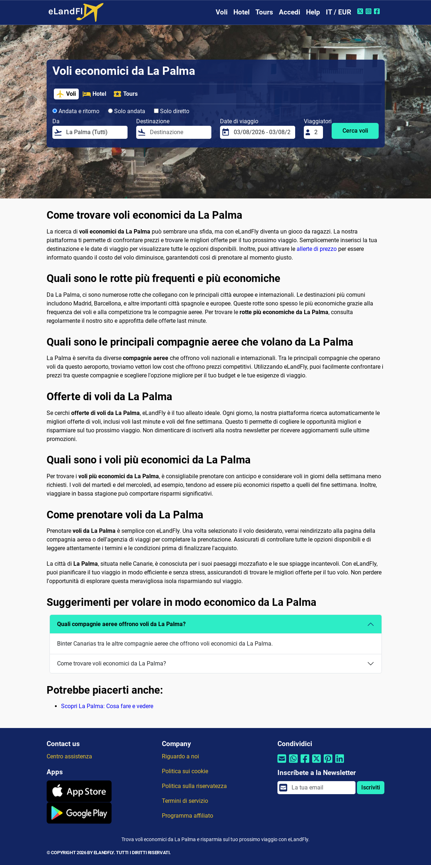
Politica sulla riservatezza (194, 786)
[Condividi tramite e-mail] (281, 763)
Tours (264, 12)
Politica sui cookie (185, 771)
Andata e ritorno (75, 111)
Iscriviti (370, 787)
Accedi (289, 12)
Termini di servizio (185, 800)
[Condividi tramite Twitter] (316, 763)
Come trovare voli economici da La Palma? (111, 663)
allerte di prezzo (317, 248)
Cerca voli (355, 130)
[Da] (95, 132)
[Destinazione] (178, 132)
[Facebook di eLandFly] (378, 11)
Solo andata (126, 111)
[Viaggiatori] (316, 132)
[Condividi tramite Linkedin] (339, 763)
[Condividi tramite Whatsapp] (293, 763)
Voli (222, 12)
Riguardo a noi (180, 756)
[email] (321, 787)
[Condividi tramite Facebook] (305, 763)
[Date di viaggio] (262, 132)
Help (313, 12)
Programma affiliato (187, 815)
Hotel (241, 12)
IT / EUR (338, 12)
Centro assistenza (69, 756)
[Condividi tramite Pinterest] (328, 763)
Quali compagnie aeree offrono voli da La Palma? (121, 624)
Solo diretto (171, 111)
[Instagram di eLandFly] (369, 11)
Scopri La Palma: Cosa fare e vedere (107, 706)
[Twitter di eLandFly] (361, 11)
